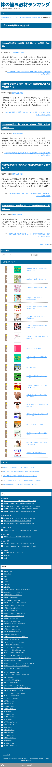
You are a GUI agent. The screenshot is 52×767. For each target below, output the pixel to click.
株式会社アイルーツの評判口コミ (13, 595)
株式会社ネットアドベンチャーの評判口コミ (16, 602)
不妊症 (5, 579)
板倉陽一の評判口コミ (10, 740)
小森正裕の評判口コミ (10, 709)
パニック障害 (7, 574)
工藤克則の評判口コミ (10, 738)
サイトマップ (6, 755)
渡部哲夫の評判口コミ (10, 727)
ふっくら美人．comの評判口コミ (13, 698)
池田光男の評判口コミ (10, 701)
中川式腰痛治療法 (31, 367)
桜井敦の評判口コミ (9, 730)
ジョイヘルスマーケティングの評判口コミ (15, 685)
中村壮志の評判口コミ (10, 735)
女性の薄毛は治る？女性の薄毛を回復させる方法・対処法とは (20, 476)
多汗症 (5, 576)
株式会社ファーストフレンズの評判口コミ (15, 624)
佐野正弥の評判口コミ (10, 714)
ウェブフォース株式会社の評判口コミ (14, 652)
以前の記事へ (45, 244)
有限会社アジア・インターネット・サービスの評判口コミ (19, 663)
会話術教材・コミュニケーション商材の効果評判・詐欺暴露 (20, 546)
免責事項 (6, 558)
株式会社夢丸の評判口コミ (11, 626)
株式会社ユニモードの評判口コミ (13, 600)
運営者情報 (7, 555)
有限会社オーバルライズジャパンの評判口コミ (16, 666)
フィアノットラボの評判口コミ (12, 696)
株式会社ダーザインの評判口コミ (13, 621)
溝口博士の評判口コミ (10, 719)
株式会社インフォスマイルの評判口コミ (14, 613)
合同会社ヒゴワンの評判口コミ (12, 672)
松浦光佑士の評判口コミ (10, 732)
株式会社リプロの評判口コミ (11, 639)
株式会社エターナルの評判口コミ (13, 597)
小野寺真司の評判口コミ (10, 706)
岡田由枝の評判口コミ (10, 717)
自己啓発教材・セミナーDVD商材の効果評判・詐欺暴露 (19, 523)
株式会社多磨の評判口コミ (11, 618)
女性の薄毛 (7, 584)
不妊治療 (6, 581)
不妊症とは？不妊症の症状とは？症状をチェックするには (19, 467)
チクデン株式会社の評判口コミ (12, 645)
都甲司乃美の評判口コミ (10, 722)
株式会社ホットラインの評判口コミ (13, 592)
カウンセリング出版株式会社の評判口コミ (15, 650)
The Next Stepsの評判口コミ (11, 682)
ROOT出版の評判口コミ (10, 677)
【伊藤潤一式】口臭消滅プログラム (36, 453)
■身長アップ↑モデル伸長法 (34, 348)
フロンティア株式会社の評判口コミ (13, 647)
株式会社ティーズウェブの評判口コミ (14, 616)
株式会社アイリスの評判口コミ (12, 608)
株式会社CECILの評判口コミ (11, 634)
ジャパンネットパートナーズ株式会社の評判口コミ (17, 658)
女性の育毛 (7, 587)
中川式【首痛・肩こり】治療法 (35, 424)
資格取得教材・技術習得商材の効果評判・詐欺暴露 (17, 521)
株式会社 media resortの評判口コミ (13, 631)
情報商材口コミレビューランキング (13, 553)
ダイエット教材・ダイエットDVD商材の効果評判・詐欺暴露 (20, 501)
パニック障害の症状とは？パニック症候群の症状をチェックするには (22, 480)
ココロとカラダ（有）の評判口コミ (13, 668)
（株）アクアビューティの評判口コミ (14, 642)
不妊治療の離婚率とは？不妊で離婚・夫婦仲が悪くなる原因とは (20, 484)
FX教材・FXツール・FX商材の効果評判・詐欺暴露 (17, 537)
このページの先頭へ (27, 765)
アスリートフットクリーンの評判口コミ (14, 693)
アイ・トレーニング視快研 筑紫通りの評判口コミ (17, 688)
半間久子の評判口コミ (10, 724)
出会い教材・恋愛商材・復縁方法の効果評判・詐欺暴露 (19, 543)
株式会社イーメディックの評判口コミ (14, 605)
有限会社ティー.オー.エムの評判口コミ (14, 660)
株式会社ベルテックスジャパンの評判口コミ (16, 637)
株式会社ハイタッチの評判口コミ (13, 629)
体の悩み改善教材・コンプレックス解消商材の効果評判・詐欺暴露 (22, 506)
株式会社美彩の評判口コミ (11, 610)
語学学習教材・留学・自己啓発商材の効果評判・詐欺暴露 (19, 518)
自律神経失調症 (18, 52)
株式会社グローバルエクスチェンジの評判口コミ (17, 589)
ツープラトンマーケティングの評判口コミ (15, 690)
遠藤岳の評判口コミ (9, 703)
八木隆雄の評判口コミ (10, 743)
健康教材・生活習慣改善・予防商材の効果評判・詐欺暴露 (19, 511)
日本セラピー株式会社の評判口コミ (13, 655)
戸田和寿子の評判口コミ (10, 745)
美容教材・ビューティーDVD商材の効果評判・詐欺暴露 (19, 503)
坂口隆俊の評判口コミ (10, 711)
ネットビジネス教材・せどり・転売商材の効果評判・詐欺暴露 (20, 530)
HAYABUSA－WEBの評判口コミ (12, 680)
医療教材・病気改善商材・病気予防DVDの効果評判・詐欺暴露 (20, 509)
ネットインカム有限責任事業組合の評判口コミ (16, 674)
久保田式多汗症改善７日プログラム (36, 279)
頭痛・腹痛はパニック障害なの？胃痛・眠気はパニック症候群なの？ (22, 471)
